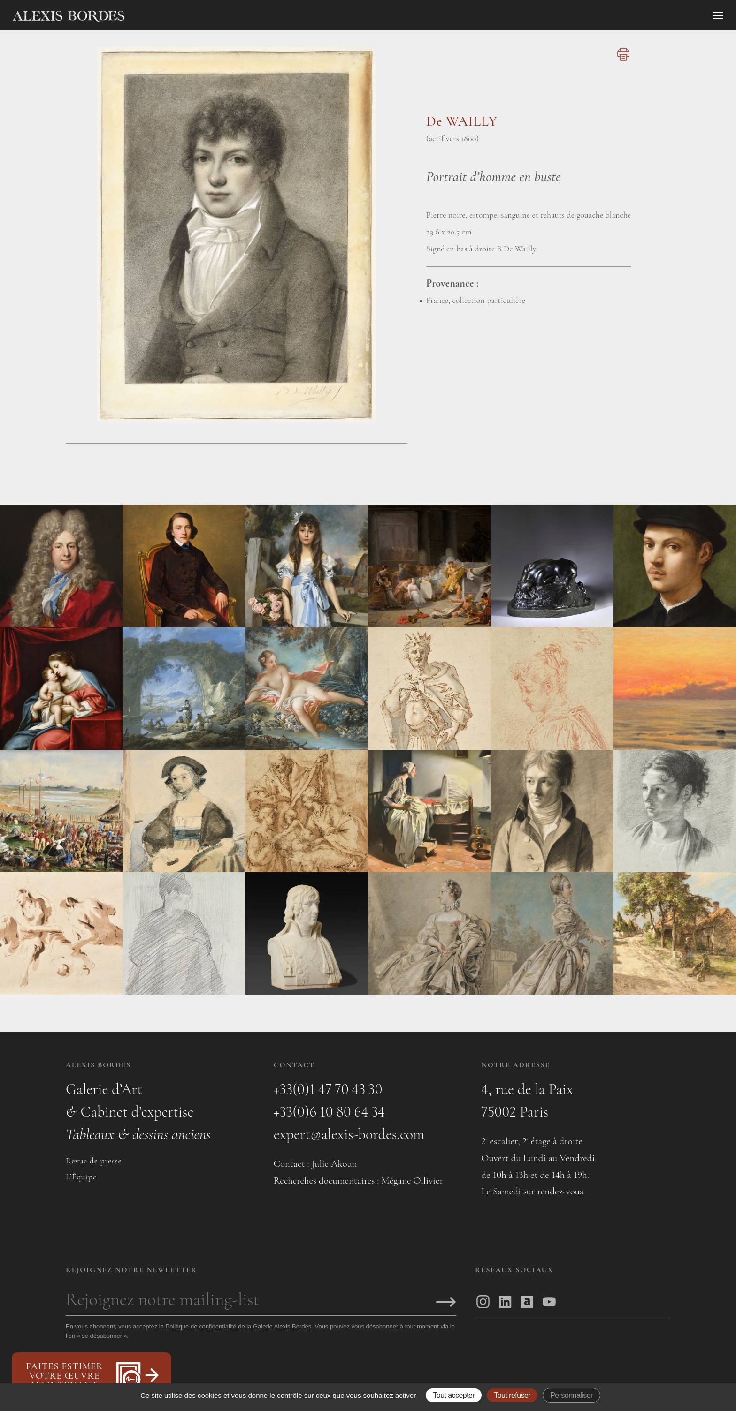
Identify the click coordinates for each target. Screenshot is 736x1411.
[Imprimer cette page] (622, 59)
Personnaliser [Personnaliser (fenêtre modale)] (571, 1395)
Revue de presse (94, 1160)
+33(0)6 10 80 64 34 (329, 1111)
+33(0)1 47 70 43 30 (328, 1089)
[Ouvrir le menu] (717, 15)
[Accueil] (148, 16)
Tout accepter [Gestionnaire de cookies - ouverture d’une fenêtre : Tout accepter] (454, 1395)
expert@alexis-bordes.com (349, 1134)
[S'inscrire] (446, 1302)
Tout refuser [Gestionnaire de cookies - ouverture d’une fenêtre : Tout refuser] (512, 1395)
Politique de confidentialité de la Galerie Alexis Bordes (238, 1326)
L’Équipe (81, 1176)
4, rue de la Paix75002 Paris (527, 1100)
